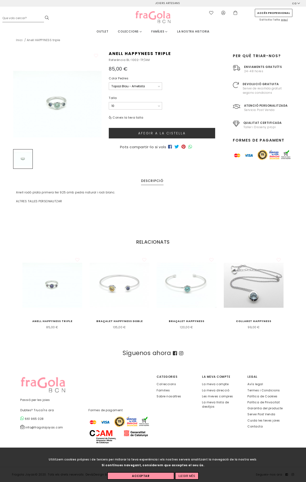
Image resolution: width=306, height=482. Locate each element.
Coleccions (130, 31)
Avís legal (255, 384)
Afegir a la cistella (162, 133)
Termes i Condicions (263, 390)
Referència (117, 60)
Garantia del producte (265, 408)
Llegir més (187, 476)
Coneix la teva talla (128, 117)
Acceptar (140, 476)
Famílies (159, 31)
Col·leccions (166, 384)
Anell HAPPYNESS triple (52, 321)
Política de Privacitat (263, 402)
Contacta (255, 426)
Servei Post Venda (261, 414)
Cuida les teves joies (263, 420)
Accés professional (273, 13)
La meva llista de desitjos (215, 404)
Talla (113, 98)
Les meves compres (217, 396)
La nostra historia (193, 31)
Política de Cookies (262, 396)
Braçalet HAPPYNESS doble (119, 321)
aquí (284, 20)
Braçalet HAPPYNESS (186, 321)
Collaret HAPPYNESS (253, 321)
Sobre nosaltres (169, 396)
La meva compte (215, 384)
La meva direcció (215, 390)
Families (163, 390)
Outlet (103, 31)
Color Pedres (118, 78)
